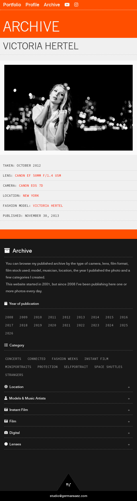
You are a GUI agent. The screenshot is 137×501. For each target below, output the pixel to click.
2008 (9, 317)
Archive (52, 4)
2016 (124, 317)
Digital (67, 433)
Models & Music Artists (67, 398)
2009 (23, 317)
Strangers (14, 375)
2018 (23, 325)
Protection (48, 367)
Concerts (13, 359)
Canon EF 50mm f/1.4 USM (38, 176)
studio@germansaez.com (68, 496)
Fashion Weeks (65, 359)
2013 (81, 317)
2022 (81, 325)
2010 (38, 317)
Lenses (67, 444)
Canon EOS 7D (31, 186)
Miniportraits (18, 367)
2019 (38, 325)
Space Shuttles (108, 367)
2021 (66, 325)
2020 (52, 325)
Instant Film (96, 359)
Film (67, 421)
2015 (109, 317)
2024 (109, 325)
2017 (9, 325)
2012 (66, 317)
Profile (32, 4)
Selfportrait (76, 367)
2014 (95, 317)
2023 (95, 325)
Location (67, 387)
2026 (9, 333)
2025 (124, 325)
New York (31, 196)
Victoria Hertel (48, 206)
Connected (37, 359)
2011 (52, 317)
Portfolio (12, 4)
